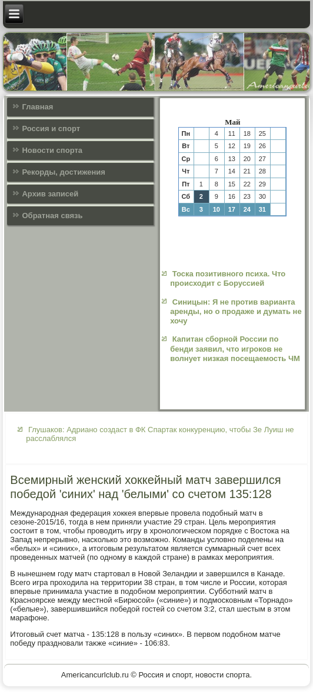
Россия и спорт (51, 128)
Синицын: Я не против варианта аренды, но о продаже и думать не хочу (236, 312)
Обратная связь (52, 215)
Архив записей (50, 193)
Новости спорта (52, 150)
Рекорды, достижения (63, 172)
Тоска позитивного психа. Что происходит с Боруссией (227, 278)
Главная (37, 106)
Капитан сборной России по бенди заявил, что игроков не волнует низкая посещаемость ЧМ (235, 349)
